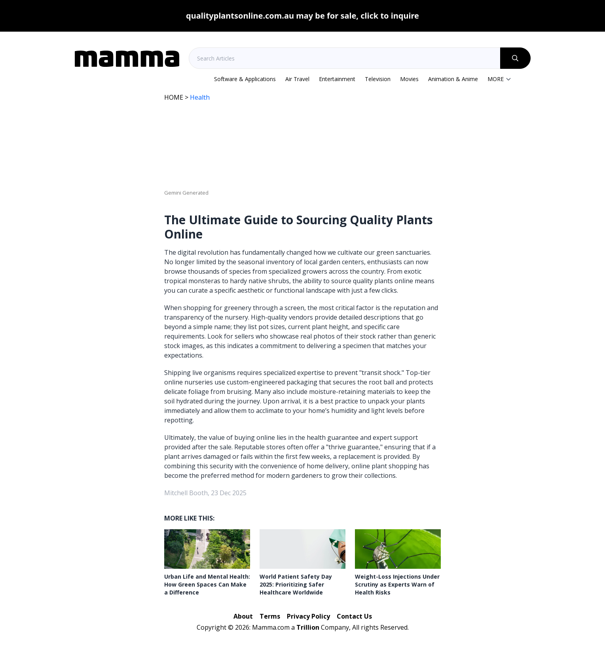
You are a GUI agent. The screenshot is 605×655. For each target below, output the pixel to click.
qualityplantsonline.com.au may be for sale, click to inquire (302, 15)
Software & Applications (245, 79)
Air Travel (297, 79)
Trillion (307, 627)
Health (200, 97)
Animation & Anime (453, 79)
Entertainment (337, 79)
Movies (409, 79)
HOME (173, 97)
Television (378, 79)
